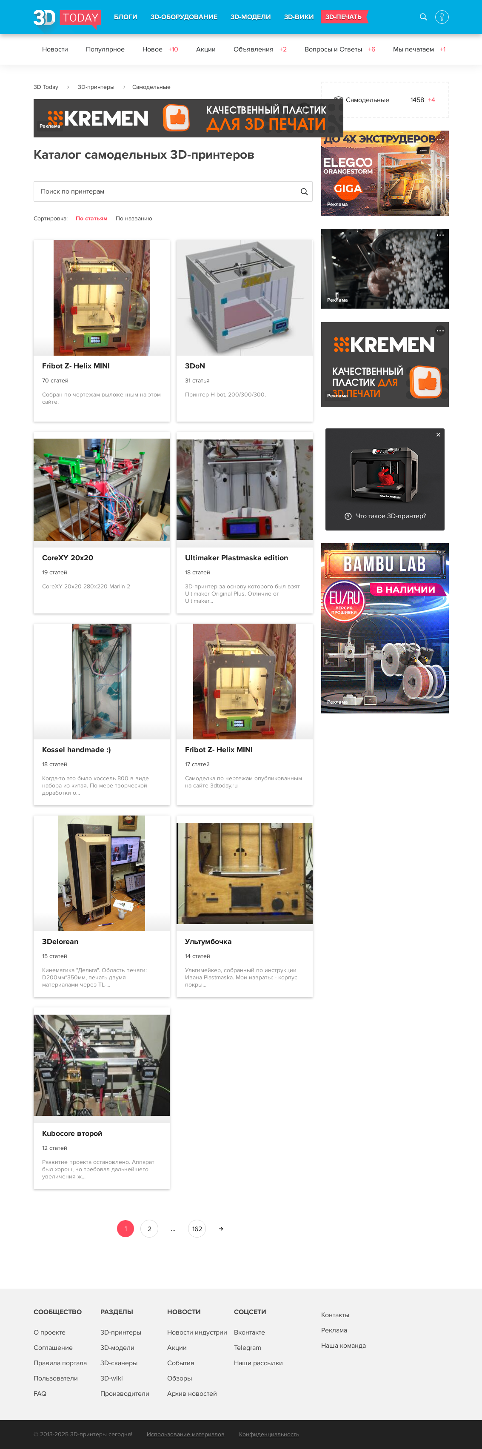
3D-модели (117, 1347)
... (173, 1228)
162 (197, 1229)
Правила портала (60, 1363)
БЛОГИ (125, 17)
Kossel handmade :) (76, 750)
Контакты (335, 1315)
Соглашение (53, 1347)
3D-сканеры (118, 1363)
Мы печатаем (419, 49)
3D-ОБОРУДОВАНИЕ (184, 17)
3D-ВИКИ (299, 17)
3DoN (195, 366)
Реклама (50, 126)
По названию (134, 218)
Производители (124, 1393)
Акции (206, 49)
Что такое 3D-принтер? (391, 516)
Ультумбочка (208, 942)
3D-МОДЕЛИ (251, 17)
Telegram (247, 1347)
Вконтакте (249, 1332)
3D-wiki (111, 1378)
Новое (160, 49)
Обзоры (179, 1378)
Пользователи (56, 1378)
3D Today (46, 87)
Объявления (260, 49)
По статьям (92, 218)
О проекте (50, 1332)
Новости (55, 49)
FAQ (40, 1393)
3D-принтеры (96, 87)
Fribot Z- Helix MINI (76, 366)
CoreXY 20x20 (67, 558)
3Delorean (60, 942)
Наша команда (343, 1345)
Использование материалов (186, 1434)
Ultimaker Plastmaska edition (236, 558)
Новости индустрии (197, 1332)
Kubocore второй (72, 1133)
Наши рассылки (258, 1363)
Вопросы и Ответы (340, 49)
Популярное (105, 49)
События (180, 1363)
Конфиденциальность (269, 1434)
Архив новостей (192, 1393)
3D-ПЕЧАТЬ (343, 17)
